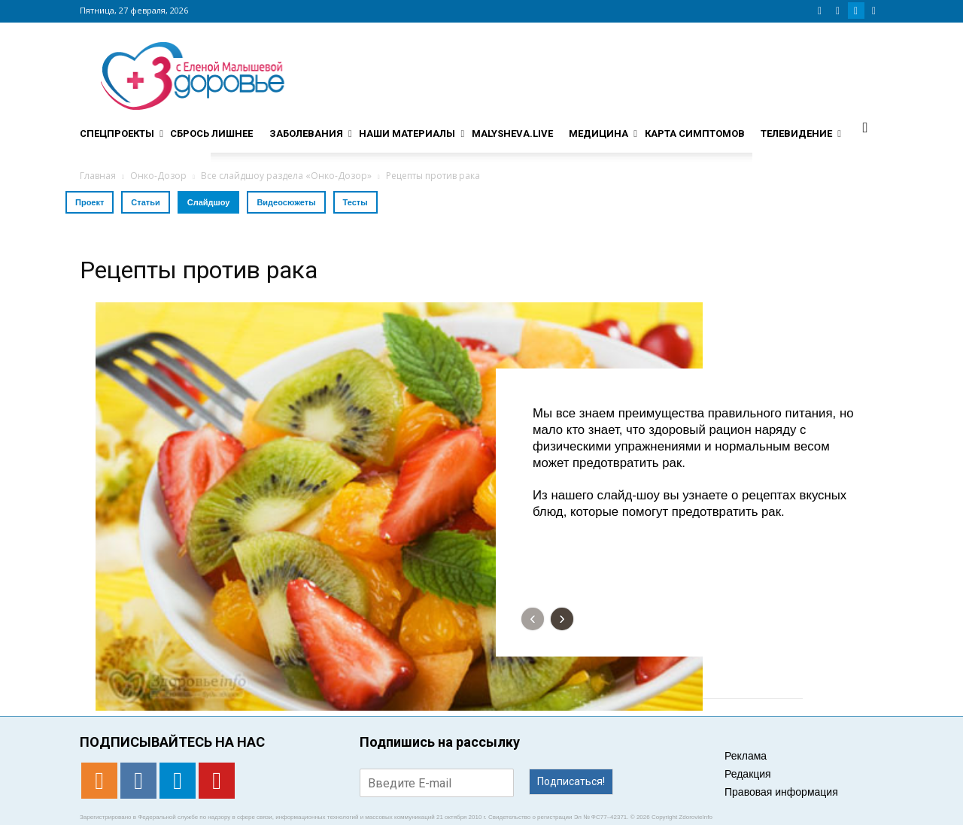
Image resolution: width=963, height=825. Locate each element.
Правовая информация (781, 792)
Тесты (355, 202)
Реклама (746, 756)
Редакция (748, 774)
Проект (89, 202)
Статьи (145, 202)
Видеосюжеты (286, 202)
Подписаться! (571, 781)
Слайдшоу (208, 202)
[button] (865, 127)
